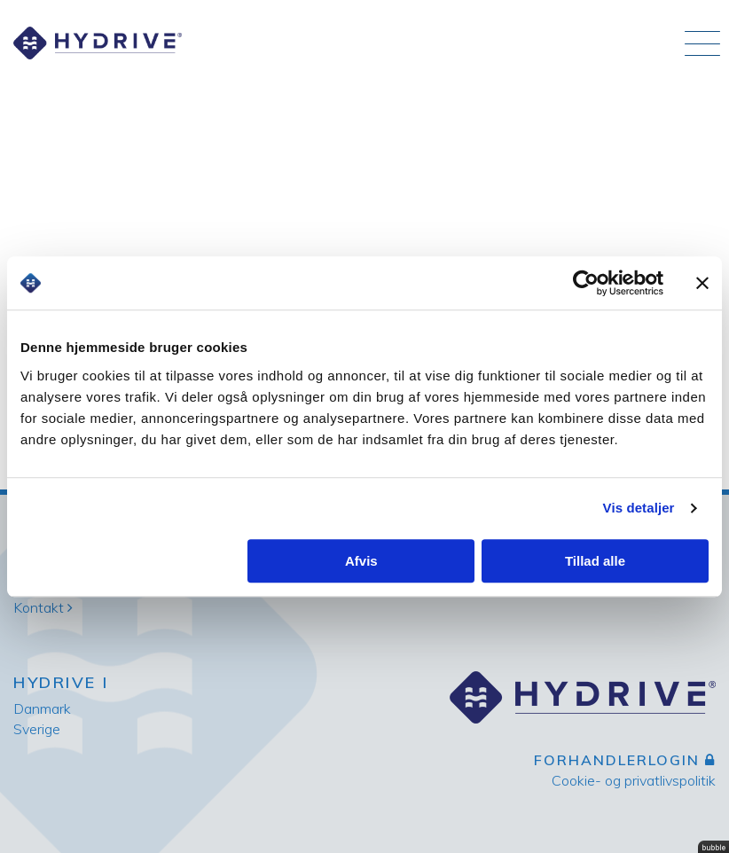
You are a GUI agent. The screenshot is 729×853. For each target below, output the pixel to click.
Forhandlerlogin (625, 760)
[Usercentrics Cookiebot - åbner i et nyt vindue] (585, 283)
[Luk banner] (702, 283)
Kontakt (43, 607)
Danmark (42, 708)
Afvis (361, 560)
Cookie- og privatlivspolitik (634, 780)
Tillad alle (595, 560)
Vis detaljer (639, 507)
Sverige (36, 729)
